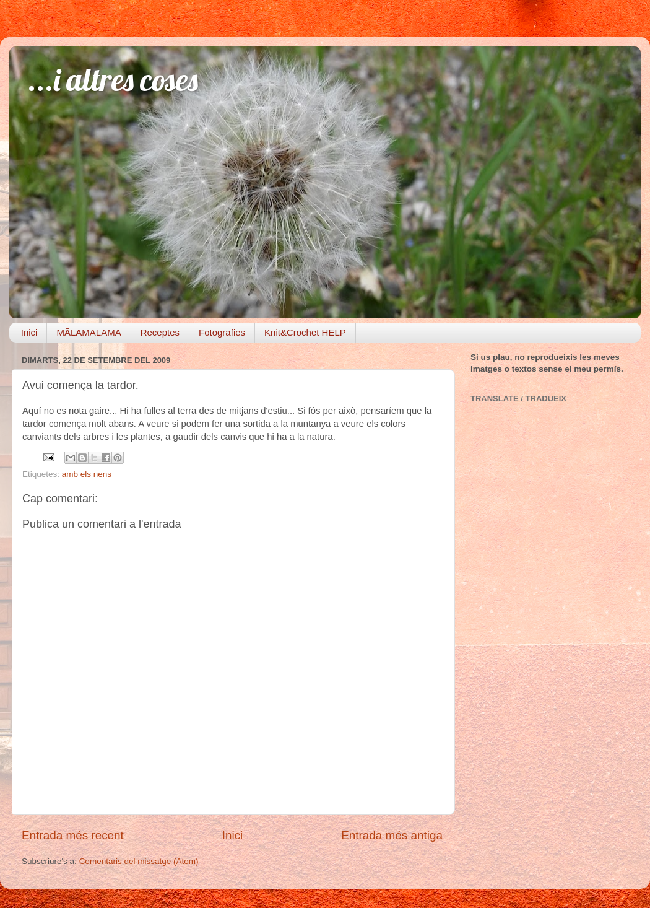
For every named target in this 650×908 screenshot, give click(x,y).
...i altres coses (113, 79)
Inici (29, 332)
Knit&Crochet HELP (305, 332)
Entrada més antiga (392, 835)
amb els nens (86, 474)
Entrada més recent (73, 835)
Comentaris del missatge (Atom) (139, 861)
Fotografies (222, 332)
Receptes (160, 332)
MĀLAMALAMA (88, 332)
